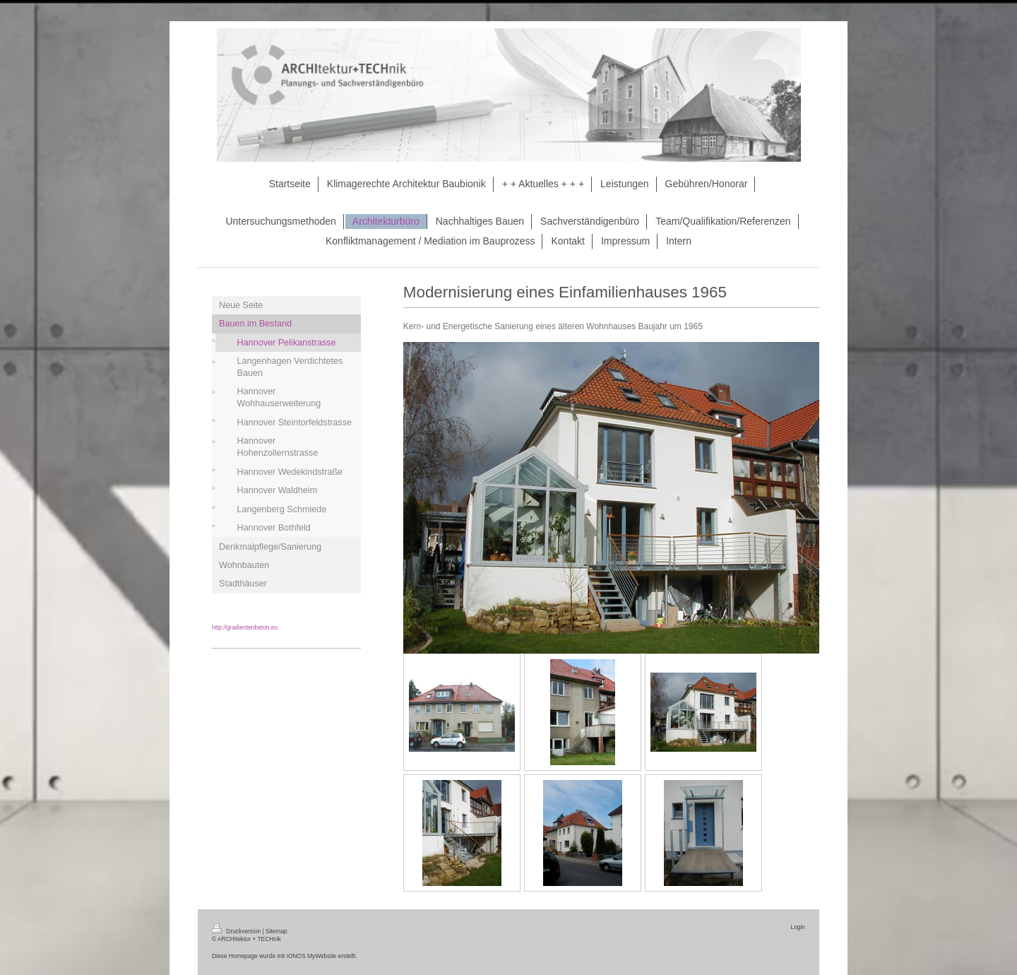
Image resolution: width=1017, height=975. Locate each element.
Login (798, 926)
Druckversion (237, 931)
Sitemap (276, 931)
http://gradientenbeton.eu (245, 627)
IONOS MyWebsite (312, 955)
